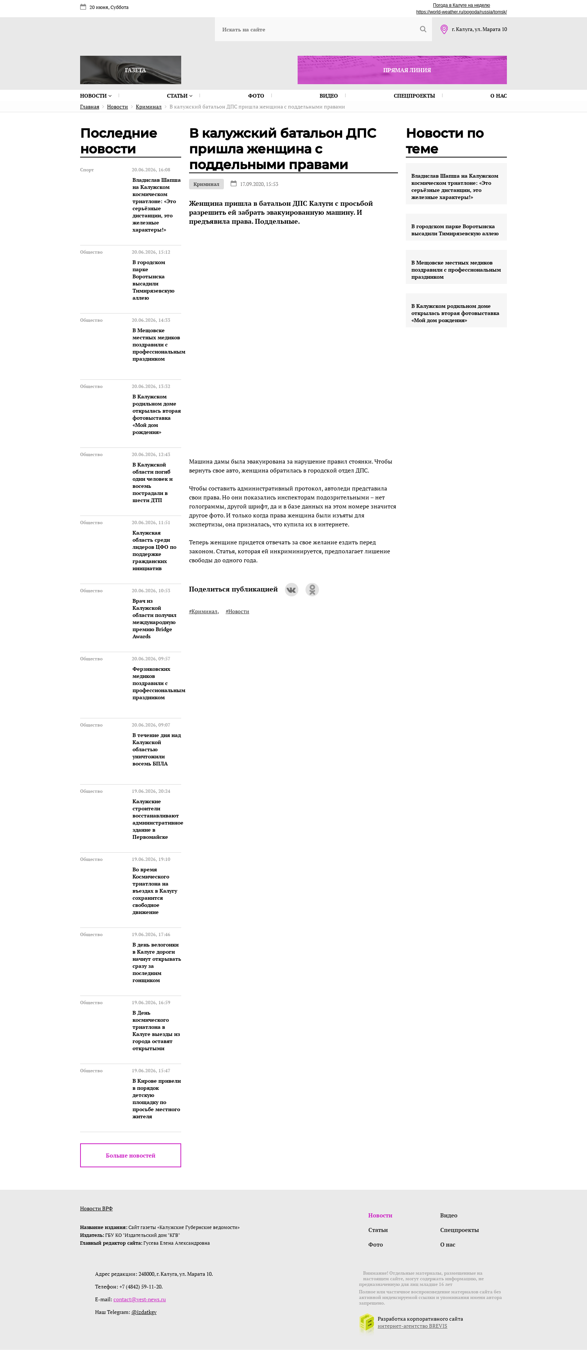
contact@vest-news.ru (139, 1300)
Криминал (206, 184)
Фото (256, 95)
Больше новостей (130, 1155)
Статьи (179, 95)
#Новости (237, 611)
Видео (329, 95)
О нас (498, 95)
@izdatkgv (143, 1313)
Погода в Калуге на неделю (461, 5)
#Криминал (203, 611)
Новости (96, 95)
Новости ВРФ (96, 1208)
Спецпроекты (414, 95)
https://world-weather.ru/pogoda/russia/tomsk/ (461, 12)
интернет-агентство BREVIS (412, 1326)
